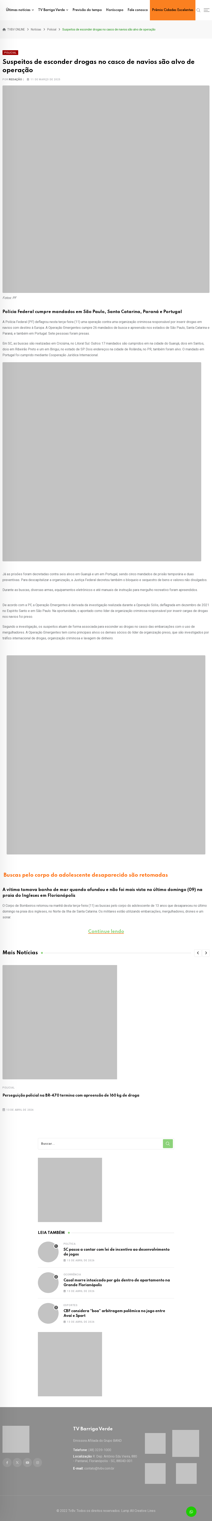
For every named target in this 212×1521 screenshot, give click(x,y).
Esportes (71, 1302)
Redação (15, 76)
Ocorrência (72, 1271)
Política (70, 1241)
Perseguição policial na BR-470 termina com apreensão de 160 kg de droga (70, 1093)
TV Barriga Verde (51, 10)
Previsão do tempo (87, 10)
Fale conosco (138, 10)
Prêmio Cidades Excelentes (172, 10)
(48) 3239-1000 (99, 1445)
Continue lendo (106, 929)
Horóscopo (114, 10)
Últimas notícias (18, 10)
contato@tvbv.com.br (99, 1463)
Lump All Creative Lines (138, 1506)
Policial (8, 1084)
